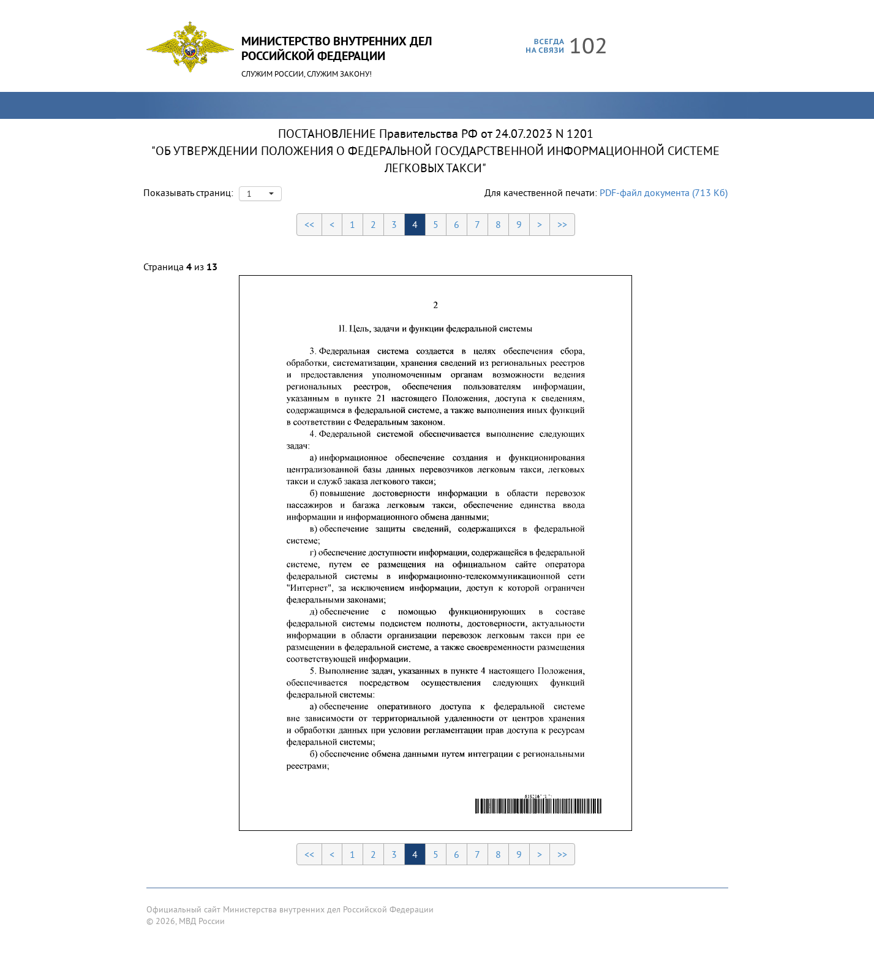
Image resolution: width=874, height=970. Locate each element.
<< (309, 224)
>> (562, 224)
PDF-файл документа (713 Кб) (664, 192)
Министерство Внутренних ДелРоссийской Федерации (336, 48)
